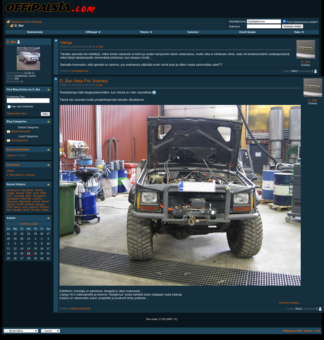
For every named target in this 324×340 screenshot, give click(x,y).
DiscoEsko (27, 190)
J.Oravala (18, 195)
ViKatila (17, 209)
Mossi (45, 201)
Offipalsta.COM (20, 21)
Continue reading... (290, 302)
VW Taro (35, 209)
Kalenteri (192, 32)
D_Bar (99, 46)
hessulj (20, 193)
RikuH (16, 207)
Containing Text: (16, 96)
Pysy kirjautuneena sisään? (300, 21)
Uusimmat (13, 164)
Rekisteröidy (35, 32)
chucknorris (13, 190)
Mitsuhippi (25, 201)
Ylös (317, 330)
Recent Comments (18, 149)
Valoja (66, 42)
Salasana (234, 26)
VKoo (26, 209)
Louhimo (37, 198)
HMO (43, 193)
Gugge (10, 193)
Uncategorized (80, 70)
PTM (9, 207)
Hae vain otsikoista (20, 106)
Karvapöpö (13, 198)
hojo (9, 195)
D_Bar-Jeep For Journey (84, 80)
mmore (36, 201)
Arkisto (308, 330)
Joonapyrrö (39, 195)
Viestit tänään (247, 32)
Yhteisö (146, 32)
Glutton (22, 155)
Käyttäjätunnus (237, 21)
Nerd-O (11, 204)
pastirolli (29, 204)
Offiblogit (37, 21)
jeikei (28, 195)
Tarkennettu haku (16, 113)
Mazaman (12, 201)
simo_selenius (30, 207)
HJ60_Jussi (32, 193)
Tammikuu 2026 (29, 223)
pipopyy (40, 204)
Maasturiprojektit (80, 308)
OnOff (19, 204)
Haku (299, 32)
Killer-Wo (25, 198)
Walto (45, 209)
